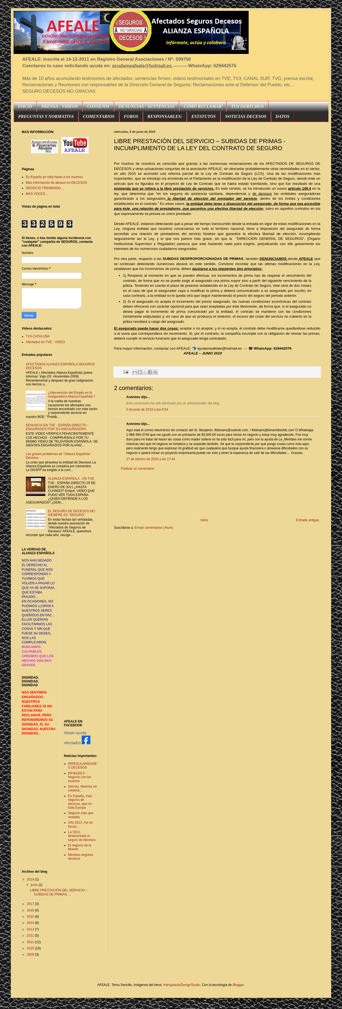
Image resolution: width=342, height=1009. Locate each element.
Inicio (204, 520)
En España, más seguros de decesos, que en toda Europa (80, 802)
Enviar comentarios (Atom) (154, 528)
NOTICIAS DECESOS (246, 116)
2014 (31, 923)
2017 (31, 904)
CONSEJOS (98, 106)
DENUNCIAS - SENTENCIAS (147, 106)
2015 (31, 916)
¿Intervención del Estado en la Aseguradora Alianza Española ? (71, 394)
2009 (31, 954)
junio (35, 885)
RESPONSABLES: (164, 116)
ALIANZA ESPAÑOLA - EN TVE (71, 479)
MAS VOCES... (37, 194)
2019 (31, 879)
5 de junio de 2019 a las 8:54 (147, 409)
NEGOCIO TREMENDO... (44, 188)
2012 (31, 935)
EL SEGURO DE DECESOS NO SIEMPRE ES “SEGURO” (71, 513)
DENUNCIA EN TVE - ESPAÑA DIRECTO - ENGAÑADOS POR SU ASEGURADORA (57, 427)
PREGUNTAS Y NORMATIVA (46, 116)
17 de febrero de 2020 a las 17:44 (150, 459)
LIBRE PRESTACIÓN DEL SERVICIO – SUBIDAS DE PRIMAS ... (58, 892)
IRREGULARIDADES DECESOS (82, 765)
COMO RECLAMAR (203, 106)
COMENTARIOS (99, 116)
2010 (31, 948)
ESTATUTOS (203, 116)
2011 (31, 942)
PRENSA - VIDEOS (59, 106)
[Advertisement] (217, 494)
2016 (31, 910)
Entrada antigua (307, 520)
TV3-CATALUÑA (38, 336)
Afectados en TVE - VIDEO (45, 342)
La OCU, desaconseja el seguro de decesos (82, 836)
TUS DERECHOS (247, 106)
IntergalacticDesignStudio (181, 985)
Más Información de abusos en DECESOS (56, 183)
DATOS (282, 116)
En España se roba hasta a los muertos (54, 177)
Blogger (238, 985)
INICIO (25, 106)
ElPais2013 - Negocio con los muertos (79, 777)
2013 (31, 929)
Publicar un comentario (137, 468)
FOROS (131, 116)
